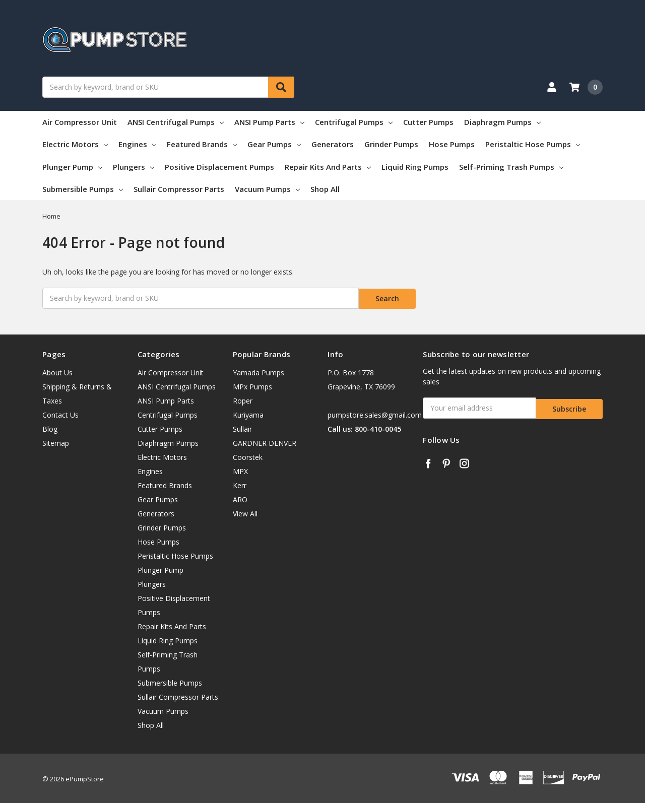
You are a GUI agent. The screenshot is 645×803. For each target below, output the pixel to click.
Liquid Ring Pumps (414, 167)
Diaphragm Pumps (502, 122)
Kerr (239, 484)
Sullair (242, 427)
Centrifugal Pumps (354, 122)
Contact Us (60, 413)
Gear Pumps (274, 144)
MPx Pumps (252, 385)
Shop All (325, 189)
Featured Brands (202, 144)
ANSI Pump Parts (269, 122)
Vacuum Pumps (267, 189)
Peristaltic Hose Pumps (532, 144)
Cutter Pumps (428, 122)
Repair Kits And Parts (328, 167)
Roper (242, 399)
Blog (49, 427)
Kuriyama (248, 413)
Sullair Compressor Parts (179, 189)
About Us (57, 371)
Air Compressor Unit (79, 122)
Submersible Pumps (82, 189)
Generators (332, 144)
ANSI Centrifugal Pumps (175, 122)
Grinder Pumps (391, 144)
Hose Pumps (452, 144)
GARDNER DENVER (264, 441)
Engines (137, 144)
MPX (240, 470)
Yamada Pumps (258, 371)
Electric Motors (75, 144)
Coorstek (248, 455)
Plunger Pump (72, 167)
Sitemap (55, 441)
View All (245, 512)
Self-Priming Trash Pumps (511, 167)
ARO (240, 498)
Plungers (133, 167)
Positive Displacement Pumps (219, 167)
